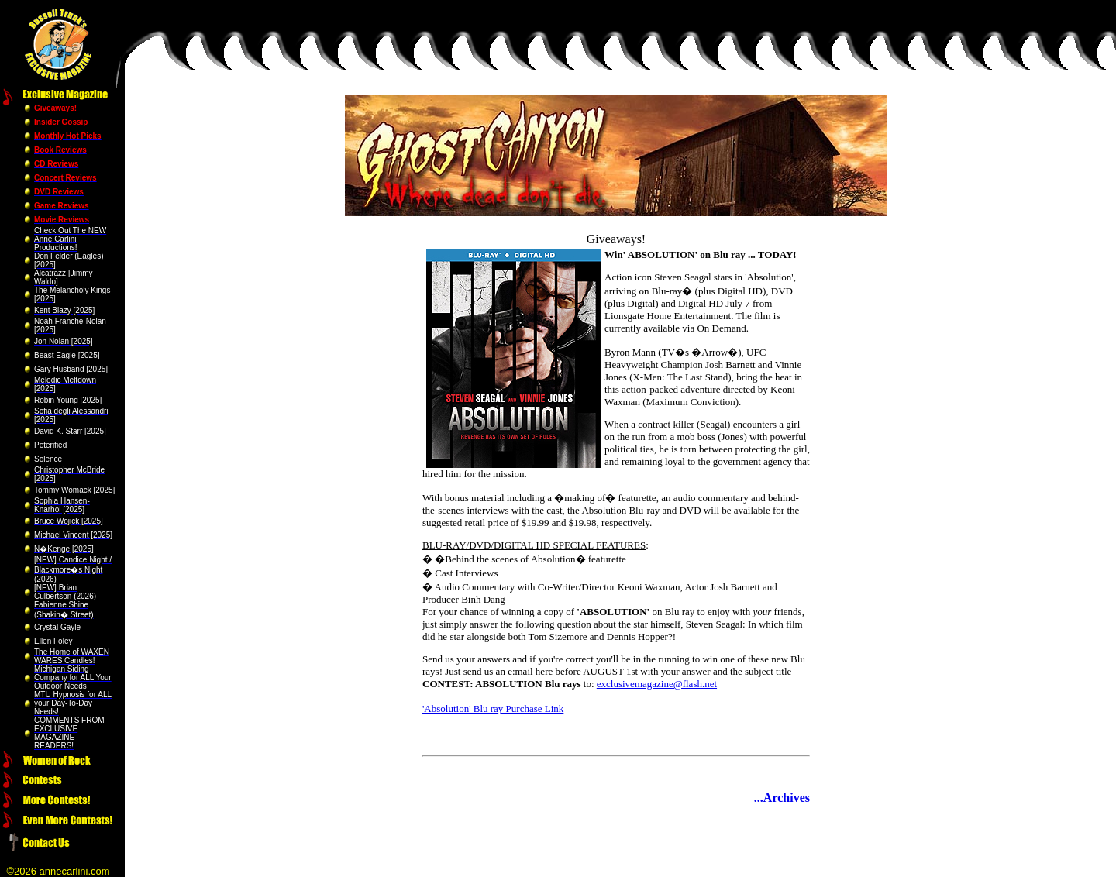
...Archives (782, 797)
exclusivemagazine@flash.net (657, 684)
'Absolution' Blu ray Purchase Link (492, 708)
